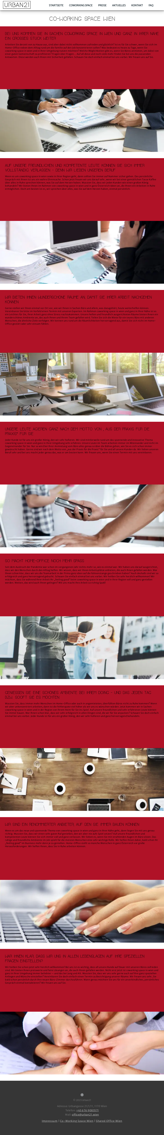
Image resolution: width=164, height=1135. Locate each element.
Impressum (50, 1120)
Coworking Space (80, 5)
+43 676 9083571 (87, 1110)
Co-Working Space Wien (76, 1120)
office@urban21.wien (85, 1114)
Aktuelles (119, 5)
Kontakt (137, 5)
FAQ (151, 5)
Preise (102, 5)
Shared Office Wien (109, 1120)
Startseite (56, 5)
